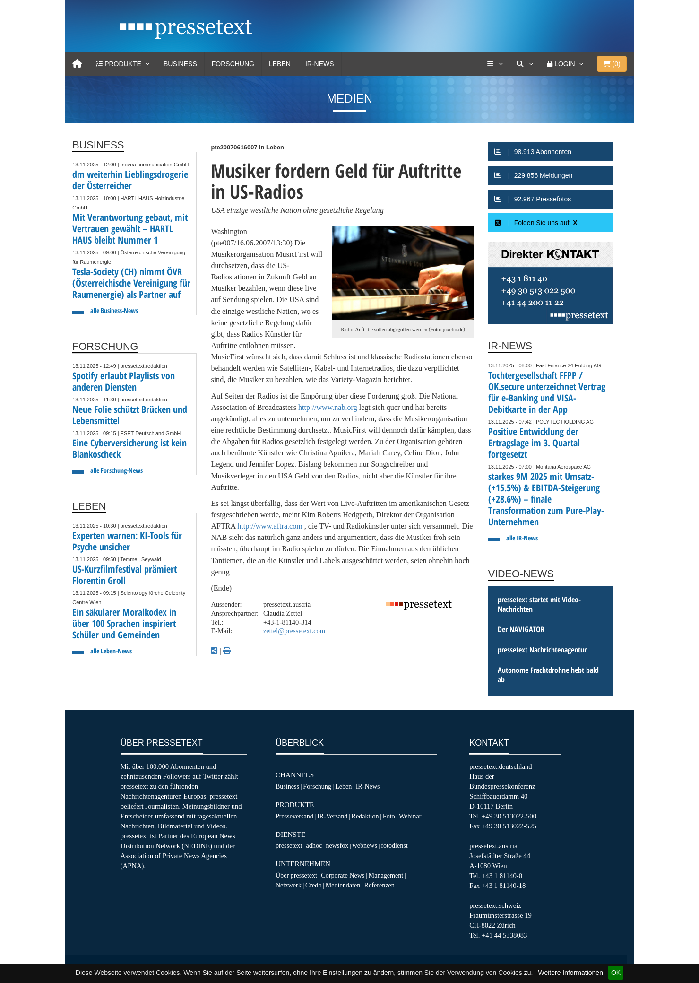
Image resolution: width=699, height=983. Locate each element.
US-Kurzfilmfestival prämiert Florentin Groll (124, 575)
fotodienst (394, 845)
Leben (280, 64)
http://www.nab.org (327, 407)
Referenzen (379, 885)
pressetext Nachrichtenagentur (542, 649)
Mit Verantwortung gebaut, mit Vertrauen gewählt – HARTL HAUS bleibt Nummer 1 (130, 228)
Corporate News (342, 875)
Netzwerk (289, 885)
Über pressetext (296, 875)
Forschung (233, 64)
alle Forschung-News (116, 470)
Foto (389, 816)
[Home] (77, 64)
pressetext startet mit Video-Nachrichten (539, 604)
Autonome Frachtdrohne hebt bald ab (548, 675)
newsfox (337, 845)
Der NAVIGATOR (521, 629)
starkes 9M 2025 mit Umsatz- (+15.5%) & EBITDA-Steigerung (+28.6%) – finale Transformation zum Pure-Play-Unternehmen (546, 499)
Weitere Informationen (570, 972)
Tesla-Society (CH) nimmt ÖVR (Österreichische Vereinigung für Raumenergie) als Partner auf (131, 283)
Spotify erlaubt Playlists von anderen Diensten (123, 381)
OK (616, 972)
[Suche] (524, 64)
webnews (365, 845)
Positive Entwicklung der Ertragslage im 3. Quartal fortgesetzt (534, 443)
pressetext (289, 845)
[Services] (494, 64)
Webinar (410, 816)
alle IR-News (522, 537)
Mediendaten (343, 885)
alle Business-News (114, 310)
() (612, 64)
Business (180, 64)
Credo (313, 885)
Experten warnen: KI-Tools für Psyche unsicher (127, 541)
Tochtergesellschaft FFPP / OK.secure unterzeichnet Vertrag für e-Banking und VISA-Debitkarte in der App (546, 392)
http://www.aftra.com (269, 526)
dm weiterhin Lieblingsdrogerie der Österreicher (130, 180)
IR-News (319, 64)
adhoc (314, 845)
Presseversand (294, 816)
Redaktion (365, 816)
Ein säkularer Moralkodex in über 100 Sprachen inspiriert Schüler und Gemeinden (124, 623)
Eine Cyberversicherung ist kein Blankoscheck (129, 448)
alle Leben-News (111, 650)
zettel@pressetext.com (294, 631)
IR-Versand (332, 816)
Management (386, 875)
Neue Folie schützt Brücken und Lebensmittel (129, 415)
